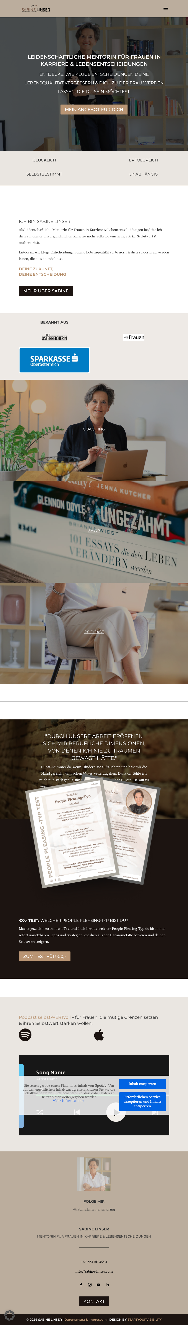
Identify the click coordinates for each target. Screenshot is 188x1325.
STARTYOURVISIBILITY (145, 1320)
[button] (9, 1315)
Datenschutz (74, 1320)
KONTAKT (94, 1301)
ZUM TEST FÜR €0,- (44, 956)
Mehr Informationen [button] (68, 1101)
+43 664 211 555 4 (94, 1262)
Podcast (94, 632)
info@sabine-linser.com (94, 1271)
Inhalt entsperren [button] (142, 1084)
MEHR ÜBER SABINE (46, 290)
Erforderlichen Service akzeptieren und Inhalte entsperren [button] (142, 1101)
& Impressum (96, 1320)
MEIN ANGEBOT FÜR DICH (94, 109)
